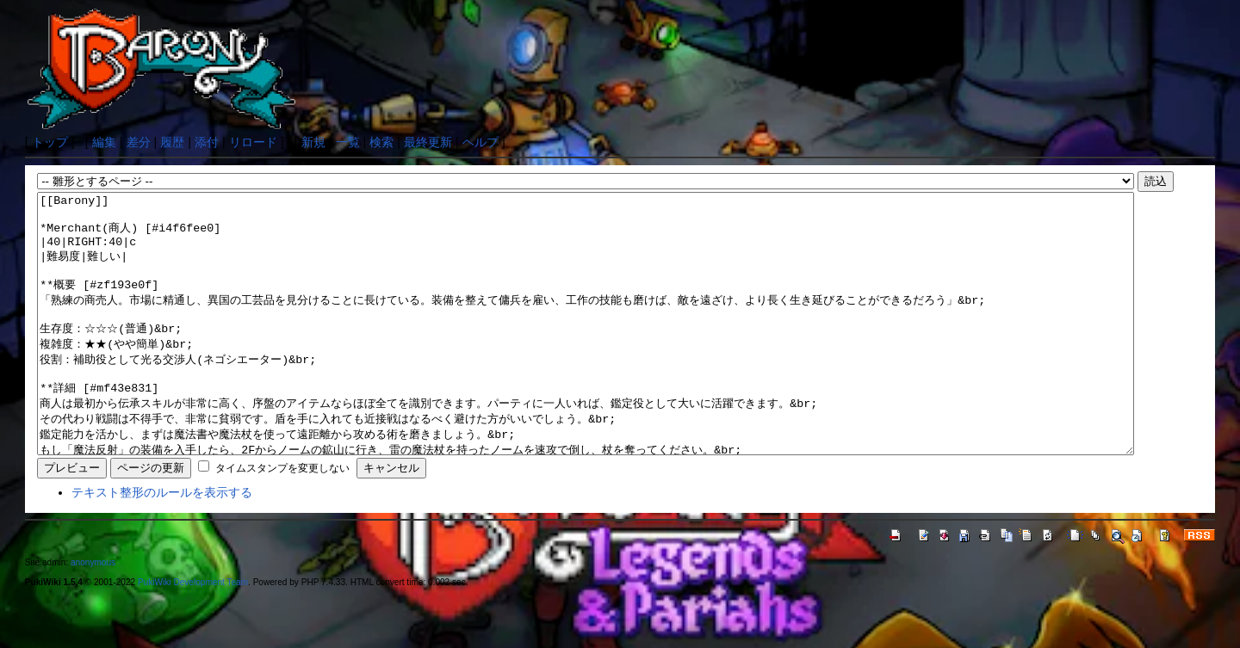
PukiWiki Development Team (193, 634)
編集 (104, 142)
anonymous (93, 614)
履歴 (172, 142)
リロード (253, 142)
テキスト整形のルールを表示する (161, 544)
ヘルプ (480, 142)
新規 (313, 142)
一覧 (348, 142)
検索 (381, 142)
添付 (207, 142)
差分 (139, 142)
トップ (50, 142)
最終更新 (428, 142)
